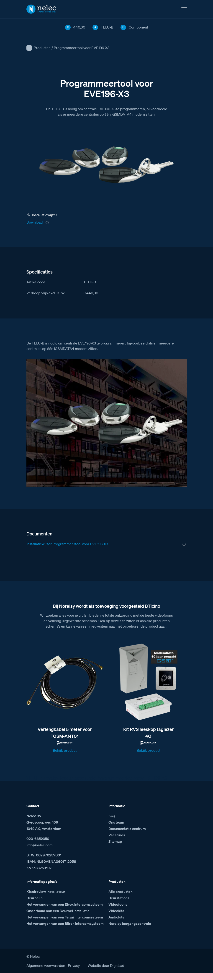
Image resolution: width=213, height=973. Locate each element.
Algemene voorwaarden (45, 965)
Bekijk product (65, 750)
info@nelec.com (39, 845)
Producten (42, 47)
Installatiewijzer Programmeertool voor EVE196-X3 (67, 544)
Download (34, 222)
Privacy (74, 965)
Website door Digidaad (106, 965)
